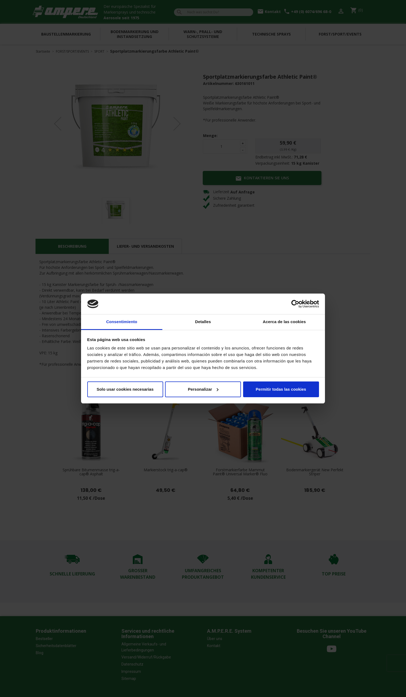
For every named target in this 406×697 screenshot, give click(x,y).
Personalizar (203, 389)
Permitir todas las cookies (281, 389)
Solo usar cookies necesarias (124, 389)
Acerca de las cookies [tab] (284, 321)
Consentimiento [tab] (121, 321)
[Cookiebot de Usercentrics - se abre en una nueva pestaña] (295, 304)
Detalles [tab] (203, 321)
